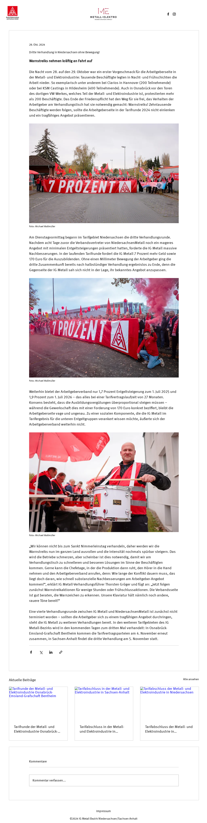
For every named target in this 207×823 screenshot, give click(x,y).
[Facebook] (168, 14)
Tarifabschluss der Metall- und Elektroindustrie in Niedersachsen (169, 729)
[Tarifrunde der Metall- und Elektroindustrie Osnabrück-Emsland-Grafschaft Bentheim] (38, 703)
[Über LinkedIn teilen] (51, 652)
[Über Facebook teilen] (31, 652)
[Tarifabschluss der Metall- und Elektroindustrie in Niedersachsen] (169, 703)
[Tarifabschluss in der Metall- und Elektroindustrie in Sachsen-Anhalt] (104, 703)
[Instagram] (174, 14)
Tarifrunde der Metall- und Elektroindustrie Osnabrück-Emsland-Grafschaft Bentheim (37, 729)
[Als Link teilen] (61, 652)
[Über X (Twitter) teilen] (41, 652)
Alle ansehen (191, 679)
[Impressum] (103, 811)
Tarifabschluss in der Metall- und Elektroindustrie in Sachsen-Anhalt (102, 729)
